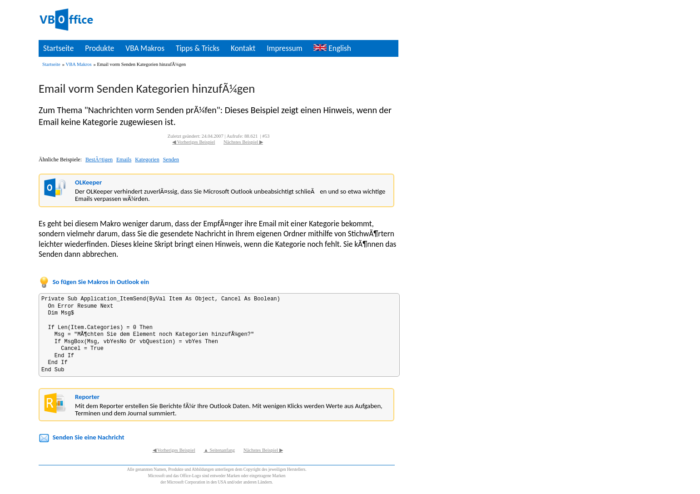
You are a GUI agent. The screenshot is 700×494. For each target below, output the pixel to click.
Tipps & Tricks (197, 48)
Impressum (284, 48)
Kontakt (243, 48)
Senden (171, 159)
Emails (123, 159)
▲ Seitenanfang (219, 450)
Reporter (87, 397)
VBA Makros (144, 48)
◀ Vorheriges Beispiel (193, 142)
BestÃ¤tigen (99, 159)
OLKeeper (88, 182)
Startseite (58, 48)
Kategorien (147, 159)
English (332, 48)
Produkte (99, 48)
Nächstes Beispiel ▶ (243, 142)
